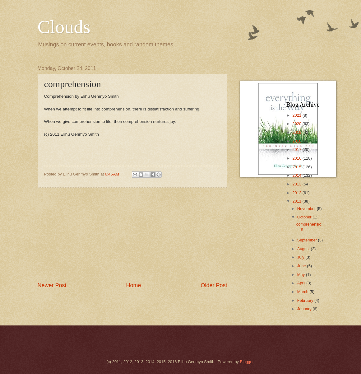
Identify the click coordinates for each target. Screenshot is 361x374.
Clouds (64, 26)
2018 (297, 141)
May (301, 274)
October (304, 217)
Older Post (214, 285)
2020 (297, 123)
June (302, 266)
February (305, 300)
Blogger (247, 361)
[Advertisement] (132, 234)
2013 (297, 184)
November (307, 208)
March (303, 291)
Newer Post (52, 285)
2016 (297, 158)
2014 (297, 175)
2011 (297, 201)
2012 (297, 192)
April (301, 283)
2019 (297, 132)
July (301, 257)
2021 (297, 115)
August (304, 248)
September (307, 240)
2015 (297, 167)
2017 (297, 149)
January (304, 308)
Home (133, 285)
